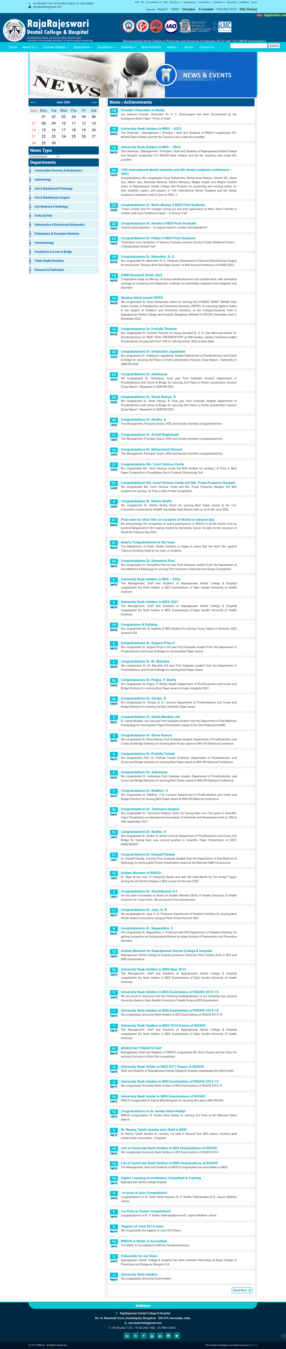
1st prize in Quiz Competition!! (144, 1193)
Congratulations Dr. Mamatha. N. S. (148, 257)
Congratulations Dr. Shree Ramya (146, 735)
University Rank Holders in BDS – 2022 (151, 579)
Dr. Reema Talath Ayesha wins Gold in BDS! (154, 1130)
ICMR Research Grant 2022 (141, 275)
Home (13, 47)
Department (83, 47)
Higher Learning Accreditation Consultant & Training (161, 1178)
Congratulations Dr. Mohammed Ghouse (151, 449)
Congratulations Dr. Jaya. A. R (144, 910)
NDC (166, 2)
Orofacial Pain (43, 215)
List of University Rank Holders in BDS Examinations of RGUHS (169, 1148)
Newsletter (232, 2)
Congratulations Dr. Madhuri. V (144, 791)
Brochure (175, 2)
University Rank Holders (139, 1274)
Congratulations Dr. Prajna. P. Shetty (148, 680)
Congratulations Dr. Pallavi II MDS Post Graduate (158, 238)
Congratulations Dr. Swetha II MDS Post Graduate (158, 223)
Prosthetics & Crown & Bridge (53, 251)
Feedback (244, 2)
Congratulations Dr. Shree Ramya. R (148, 397)
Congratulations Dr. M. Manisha (145, 661)
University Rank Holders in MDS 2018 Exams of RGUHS (163, 1025)
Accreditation (154, 2)
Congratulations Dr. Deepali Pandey (148, 854)
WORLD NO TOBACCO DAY (141, 1048)
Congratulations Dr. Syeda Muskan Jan (150, 717)
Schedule (219, 2)
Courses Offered (55, 47)
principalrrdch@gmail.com (47, 7)
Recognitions (189, 2)
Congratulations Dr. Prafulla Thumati (149, 329)
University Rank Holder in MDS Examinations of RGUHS (163, 1096)
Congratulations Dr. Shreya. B (143, 698)
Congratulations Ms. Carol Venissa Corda (152, 464)
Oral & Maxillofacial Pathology (54, 188)
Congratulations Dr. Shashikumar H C (149, 891)
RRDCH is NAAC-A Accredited (144, 1241)
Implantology (43, 179)
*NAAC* (163, 9)
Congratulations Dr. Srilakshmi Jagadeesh (153, 351)
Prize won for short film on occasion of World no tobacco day (167, 520)
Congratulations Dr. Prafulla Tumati (148, 754)
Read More (240, 1290)
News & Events (151, 47)
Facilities (128, 47)
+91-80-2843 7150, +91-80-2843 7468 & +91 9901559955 (63, 3)
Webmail (150, 9)
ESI (142, 2)
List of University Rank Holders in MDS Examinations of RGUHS (169, 1163)
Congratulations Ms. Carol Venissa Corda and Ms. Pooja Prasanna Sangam (178, 483)
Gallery (173, 47)
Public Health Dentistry (49, 260)
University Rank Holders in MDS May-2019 (153, 969)
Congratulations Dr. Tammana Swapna (150, 809)
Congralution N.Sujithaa (139, 624)
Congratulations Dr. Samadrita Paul (148, 561)
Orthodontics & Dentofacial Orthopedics (60, 224)
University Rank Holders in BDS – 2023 (151, 147)
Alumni (189, 47)
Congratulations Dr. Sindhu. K (143, 419)
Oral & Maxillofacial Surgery (52, 197)
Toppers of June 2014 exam (142, 1226)
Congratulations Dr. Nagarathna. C (147, 928)
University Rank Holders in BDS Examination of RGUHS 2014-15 (170, 992)
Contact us (206, 47)
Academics (106, 47)
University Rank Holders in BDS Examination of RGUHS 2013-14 (170, 1010)
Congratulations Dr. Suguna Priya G (148, 643)
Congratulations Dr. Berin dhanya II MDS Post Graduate (163, 205)
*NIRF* (175, 9)
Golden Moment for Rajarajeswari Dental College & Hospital (166, 951)
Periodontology (44, 242)
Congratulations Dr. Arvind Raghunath (150, 434)
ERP (137, 2)
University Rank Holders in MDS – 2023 (151, 129)
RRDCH (253, 1345)
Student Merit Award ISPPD (142, 298)
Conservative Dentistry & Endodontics (58, 170)
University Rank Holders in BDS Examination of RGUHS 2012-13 (170, 1081)
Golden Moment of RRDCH (141, 873)
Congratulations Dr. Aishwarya (144, 374)
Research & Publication (49, 269)
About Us (30, 47)
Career (254, 2)
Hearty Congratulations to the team (148, 542)
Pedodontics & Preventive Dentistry (57, 233)
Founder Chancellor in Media (143, 110)
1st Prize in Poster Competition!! (146, 1211)
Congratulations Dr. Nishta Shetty (146, 501)
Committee (204, 2)
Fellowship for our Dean (139, 1256)
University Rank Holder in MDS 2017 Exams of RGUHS (162, 1067)
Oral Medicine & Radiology (51, 206)
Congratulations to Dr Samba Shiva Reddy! (153, 1111)
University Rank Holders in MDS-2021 (150, 602)
